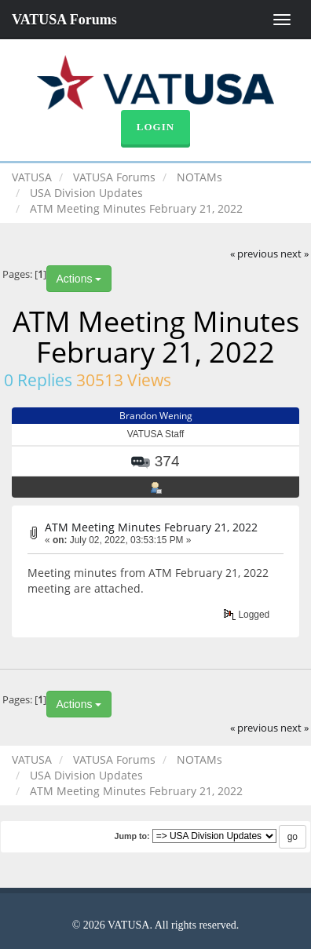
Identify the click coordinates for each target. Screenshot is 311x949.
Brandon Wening (155, 415)
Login (155, 127)
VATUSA (32, 177)
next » (294, 254)
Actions (79, 278)
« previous (254, 254)
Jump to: (131, 836)
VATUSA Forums (64, 19)
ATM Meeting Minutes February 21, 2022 (151, 527)
